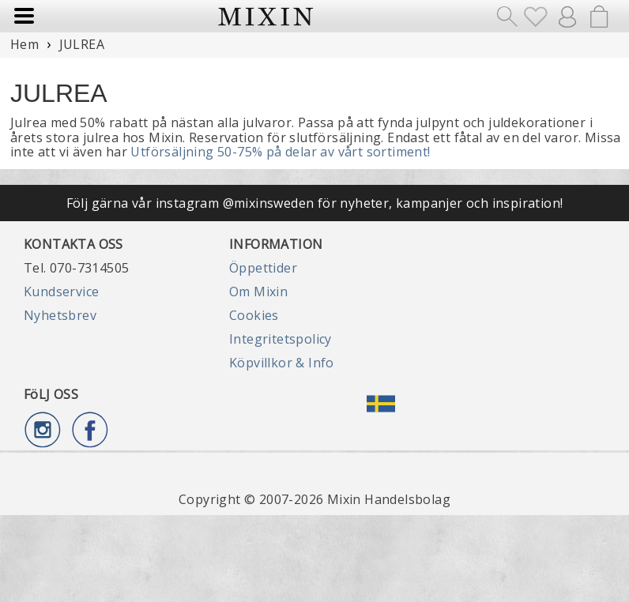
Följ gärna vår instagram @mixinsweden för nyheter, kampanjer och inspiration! (314, 203)
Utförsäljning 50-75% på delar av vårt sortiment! (280, 151)
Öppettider (263, 268)
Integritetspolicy (280, 339)
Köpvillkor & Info (281, 362)
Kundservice (61, 291)
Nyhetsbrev (60, 315)
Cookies (254, 315)
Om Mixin (258, 291)
